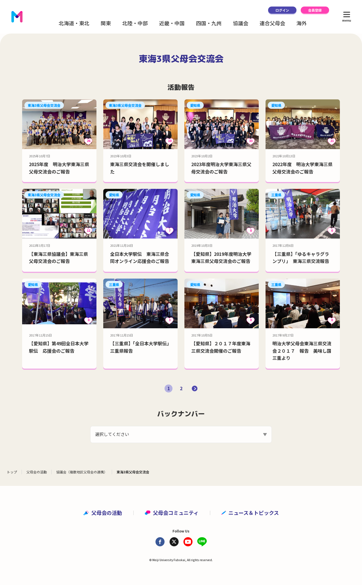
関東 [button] (106, 23)
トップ (12, 471)
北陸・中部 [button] (135, 23)
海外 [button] (301, 23)
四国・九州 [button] (209, 23)
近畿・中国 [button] (172, 23)
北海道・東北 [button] (74, 23)
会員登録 (315, 10)
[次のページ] (194, 388)
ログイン (282, 10)
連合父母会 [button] (272, 23)
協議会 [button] (240, 23)
